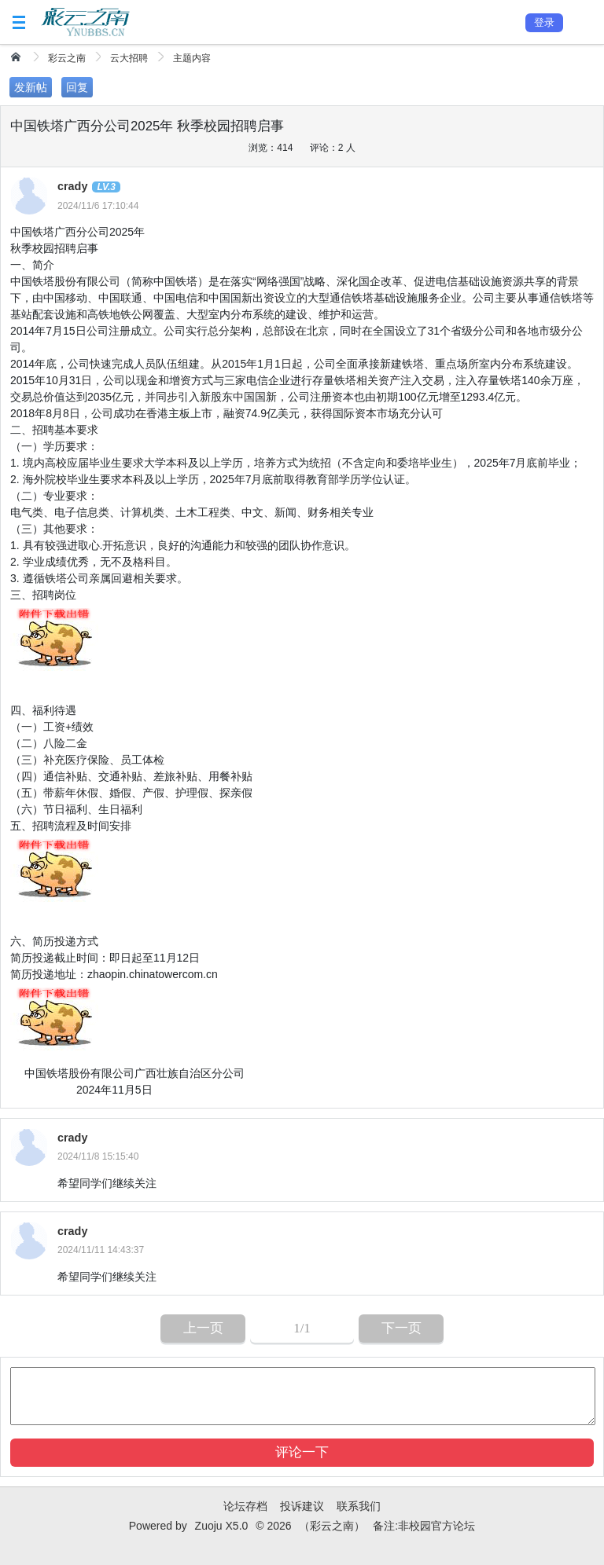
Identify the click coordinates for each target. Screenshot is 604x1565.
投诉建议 (302, 1506)
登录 (544, 22)
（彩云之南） (332, 1525)
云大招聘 (129, 58)
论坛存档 (245, 1506)
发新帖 (30, 87)
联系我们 (359, 1506)
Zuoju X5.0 (222, 1525)
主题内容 (192, 58)
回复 (77, 87)
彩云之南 (67, 58)
